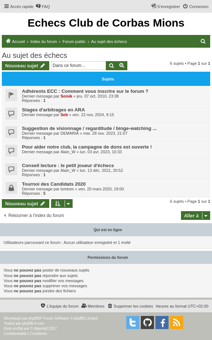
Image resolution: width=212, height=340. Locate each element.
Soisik (66, 96)
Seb (64, 114)
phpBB (33, 318)
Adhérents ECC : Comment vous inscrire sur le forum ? (85, 91)
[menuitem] (42, 6)
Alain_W (68, 152)
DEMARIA (70, 133)
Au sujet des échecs (34, 55)
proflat (18, 329)
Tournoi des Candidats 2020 (54, 184)
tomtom (67, 189)
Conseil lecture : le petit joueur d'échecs (68, 165)
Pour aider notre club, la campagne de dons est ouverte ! (87, 147)
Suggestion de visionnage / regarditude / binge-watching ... (89, 128)
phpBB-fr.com (33, 323)
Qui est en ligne (107, 230)
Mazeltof (41, 329)
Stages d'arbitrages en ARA (53, 109)
